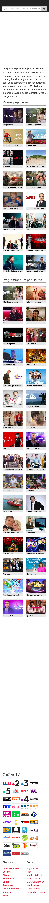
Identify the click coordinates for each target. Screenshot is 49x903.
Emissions (8, 878)
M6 (16, 791)
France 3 (25, 783)
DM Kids (25, 845)
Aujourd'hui (32, 868)
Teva (16, 814)
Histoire (25, 853)
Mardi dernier (33, 885)
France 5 (7, 791)
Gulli (25, 838)
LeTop (34, 845)
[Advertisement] (24, 38)
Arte (25, 791)
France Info (16, 822)
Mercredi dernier (35, 882)
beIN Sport (34, 830)
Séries (6, 872)
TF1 (7, 783)
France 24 (25, 830)
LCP (7, 853)
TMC (7, 799)
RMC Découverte (25, 806)
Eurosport (7, 838)
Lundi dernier (33, 888)
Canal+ (34, 783)
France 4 (25, 799)
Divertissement (11, 868)
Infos (5, 895)
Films (6, 875)
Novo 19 (7, 822)
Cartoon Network (7, 845)
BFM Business (7, 830)
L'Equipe (16, 838)
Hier (29, 872)
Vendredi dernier (35, 875)
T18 (34, 814)
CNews (25, 822)
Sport (6, 882)
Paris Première (25, 814)
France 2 (16, 783)
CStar (34, 799)
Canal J (34, 838)
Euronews (16, 830)
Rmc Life (7, 814)
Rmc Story (34, 806)
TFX (16, 799)
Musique (7, 892)
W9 (34, 791)
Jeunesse (8, 885)
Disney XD (16, 845)
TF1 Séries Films (7, 806)
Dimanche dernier (36, 892)
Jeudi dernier (33, 878)
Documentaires (11, 888)
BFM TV (34, 822)
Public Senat (16, 853)
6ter (16, 806)
